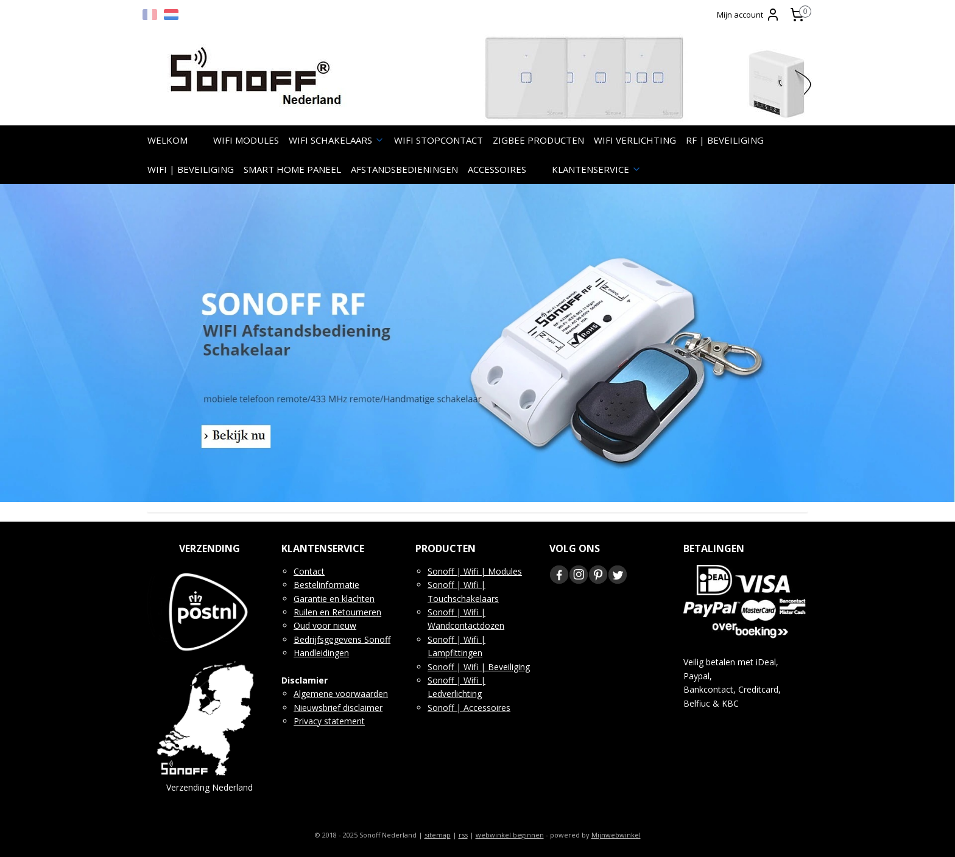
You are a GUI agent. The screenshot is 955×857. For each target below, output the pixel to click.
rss (463, 834)
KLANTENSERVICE (596, 169)
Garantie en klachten (334, 598)
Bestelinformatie (326, 584)
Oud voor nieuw (325, 625)
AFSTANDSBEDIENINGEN (404, 169)
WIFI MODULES (246, 140)
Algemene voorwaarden (341, 693)
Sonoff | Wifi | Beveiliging (479, 667)
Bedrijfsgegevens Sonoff (342, 639)
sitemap (438, 834)
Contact (309, 571)
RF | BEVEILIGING (725, 140)
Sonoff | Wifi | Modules (475, 571)
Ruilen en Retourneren (337, 612)
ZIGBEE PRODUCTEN (538, 140)
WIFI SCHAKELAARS (336, 140)
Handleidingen (321, 653)
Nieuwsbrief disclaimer (338, 707)
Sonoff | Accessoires (469, 707)
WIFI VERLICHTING (635, 140)
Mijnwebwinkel (616, 834)
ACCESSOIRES (497, 169)
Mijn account (748, 14)
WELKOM (167, 140)
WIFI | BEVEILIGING (190, 169)
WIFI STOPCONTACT (438, 140)
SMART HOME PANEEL (292, 169)
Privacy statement (329, 721)
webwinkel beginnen (510, 834)
